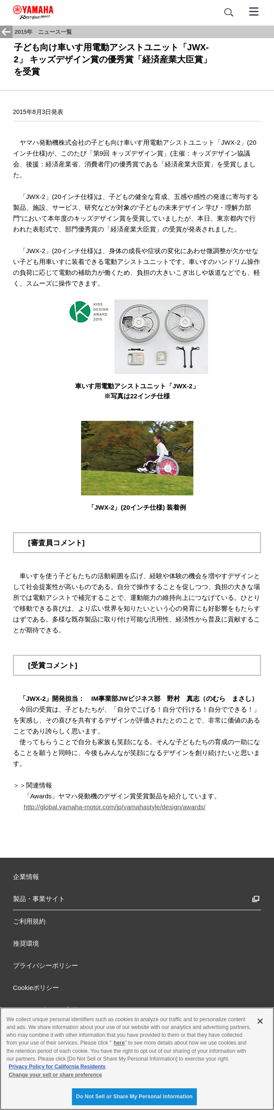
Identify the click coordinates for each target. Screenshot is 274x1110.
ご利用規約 (29, 921)
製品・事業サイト (39, 898)
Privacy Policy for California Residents (57, 1067)
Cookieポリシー (36, 987)
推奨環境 (26, 943)
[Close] (260, 1021)
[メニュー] (254, 10)
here (119, 1043)
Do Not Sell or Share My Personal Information (134, 1097)
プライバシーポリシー (45, 965)
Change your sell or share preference (55, 1075)
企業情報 (26, 876)
